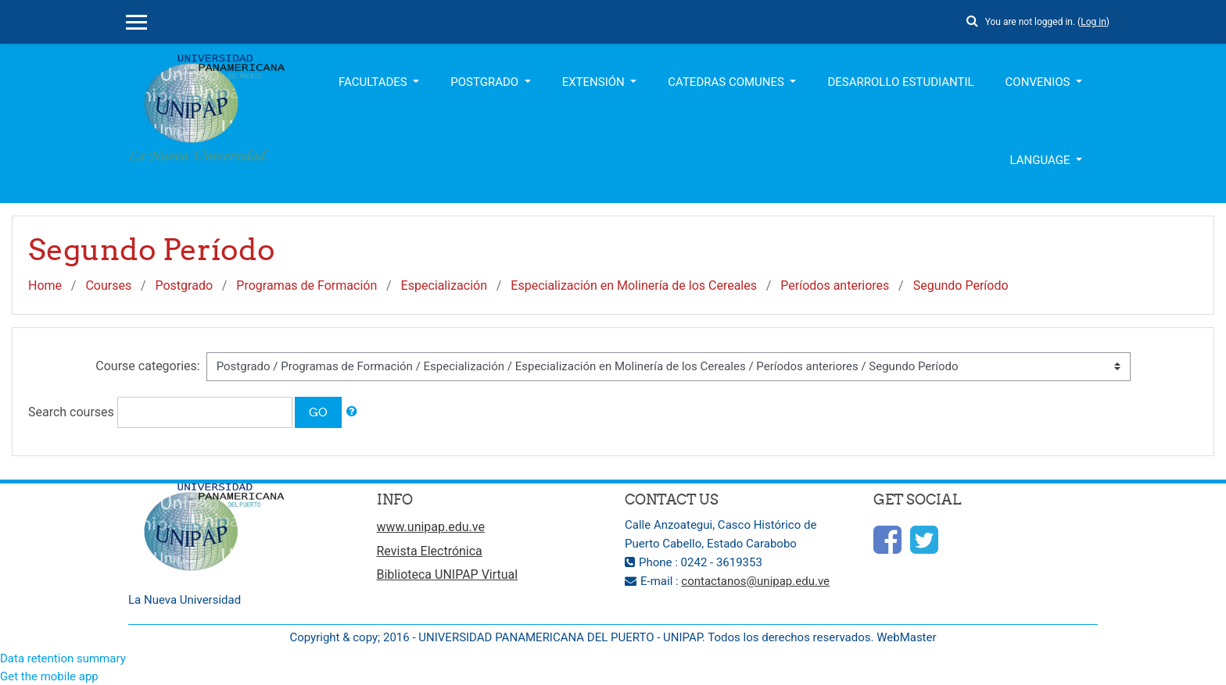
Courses (108, 285)
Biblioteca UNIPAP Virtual (447, 574)
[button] (972, 18)
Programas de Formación (306, 285)
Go (318, 412)
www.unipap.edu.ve (431, 526)
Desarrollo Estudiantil (900, 82)
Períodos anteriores (834, 285)
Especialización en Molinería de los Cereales (634, 285)
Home (45, 285)
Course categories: (147, 366)
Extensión (595, 82)
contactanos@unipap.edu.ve (755, 581)
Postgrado (486, 82)
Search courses (71, 412)
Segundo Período (961, 285)
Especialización (444, 285)
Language (1042, 160)
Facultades (374, 82)
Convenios (1040, 82)
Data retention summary (63, 658)
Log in (1093, 21)
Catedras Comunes (727, 82)
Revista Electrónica (429, 551)
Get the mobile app (49, 676)
